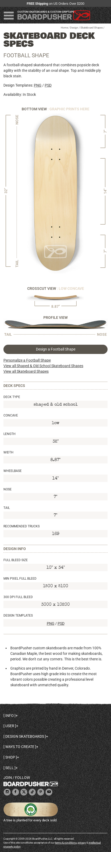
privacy (82, 842)
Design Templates (18, 615)
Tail (6, 508)
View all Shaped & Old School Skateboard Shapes (43, 366)
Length (9, 434)
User (9, 726)
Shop (10, 757)
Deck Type (11, 397)
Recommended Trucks (21, 526)
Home (64, 27)
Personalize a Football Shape (27, 360)
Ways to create (19, 747)
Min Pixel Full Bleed (19, 578)
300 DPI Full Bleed (18, 597)
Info (9, 715)
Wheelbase (12, 471)
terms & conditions (66, 842)
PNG (37, 85)
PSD (48, 85)
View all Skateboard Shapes (26, 371)
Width (8, 452)
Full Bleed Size (15, 560)
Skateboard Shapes (91, 27)
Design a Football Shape (55, 349)
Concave (10, 415)
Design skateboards (24, 736)
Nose (7, 489)
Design (74, 27)
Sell (9, 768)
